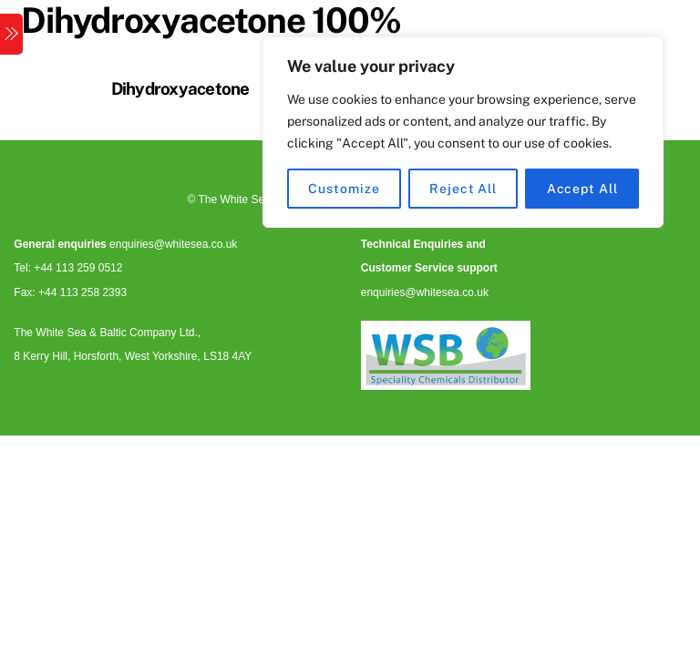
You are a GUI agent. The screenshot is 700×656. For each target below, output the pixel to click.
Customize (343, 188)
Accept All (582, 188)
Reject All (463, 188)
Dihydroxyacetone (180, 88)
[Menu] (11, 34)
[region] (463, 132)
